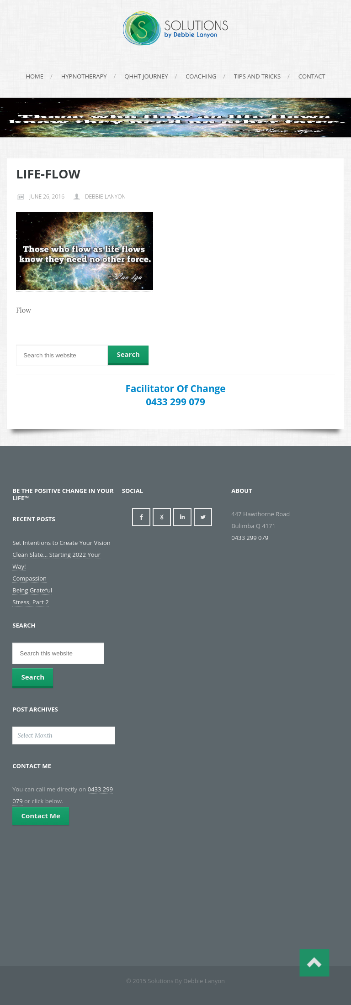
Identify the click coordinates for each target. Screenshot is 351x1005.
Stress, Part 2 (30, 602)
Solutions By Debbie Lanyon (175, 28)
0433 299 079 (175, 401)
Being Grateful (32, 590)
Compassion (29, 578)
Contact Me (40, 815)
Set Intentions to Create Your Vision (61, 543)
